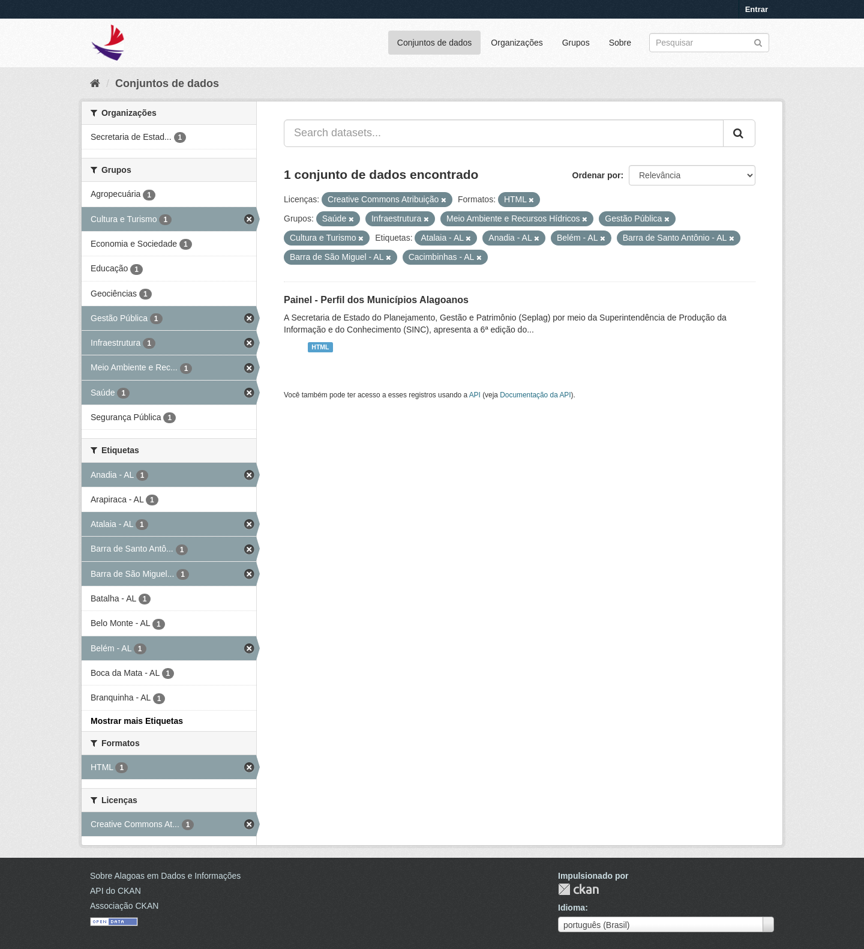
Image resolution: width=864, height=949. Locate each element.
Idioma (571, 907)
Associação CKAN (124, 906)
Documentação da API (535, 395)
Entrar (756, 9)
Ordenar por (596, 175)
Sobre (620, 42)
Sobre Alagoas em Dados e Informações (165, 876)
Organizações (516, 42)
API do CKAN (115, 891)
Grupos (576, 42)
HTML (320, 347)
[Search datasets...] (504, 133)
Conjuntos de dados (434, 42)
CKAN (578, 889)
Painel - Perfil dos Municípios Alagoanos (376, 300)
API (475, 395)
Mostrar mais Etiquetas (137, 721)
